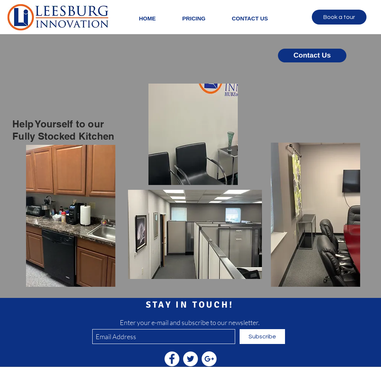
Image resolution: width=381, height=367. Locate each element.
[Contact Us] (312, 55)
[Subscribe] (262, 336)
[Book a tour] (339, 17)
